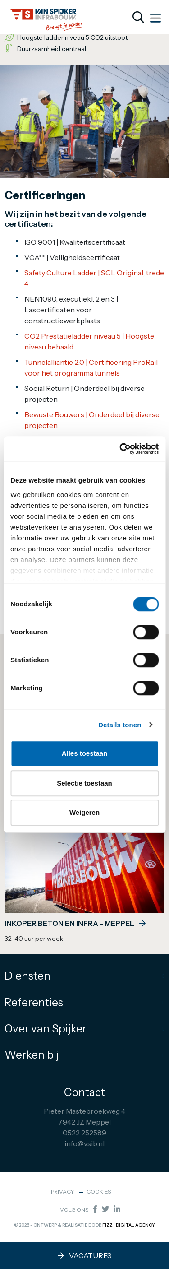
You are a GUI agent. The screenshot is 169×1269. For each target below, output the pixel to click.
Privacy (62, 1191)
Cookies (99, 1191)
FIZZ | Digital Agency (128, 1225)
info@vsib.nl (84, 1143)
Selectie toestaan (84, 783)
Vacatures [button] (85, 1255)
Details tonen (119, 725)
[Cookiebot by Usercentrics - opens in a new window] (120, 449)
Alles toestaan (85, 753)
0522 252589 (84, 1132)
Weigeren (84, 812)
